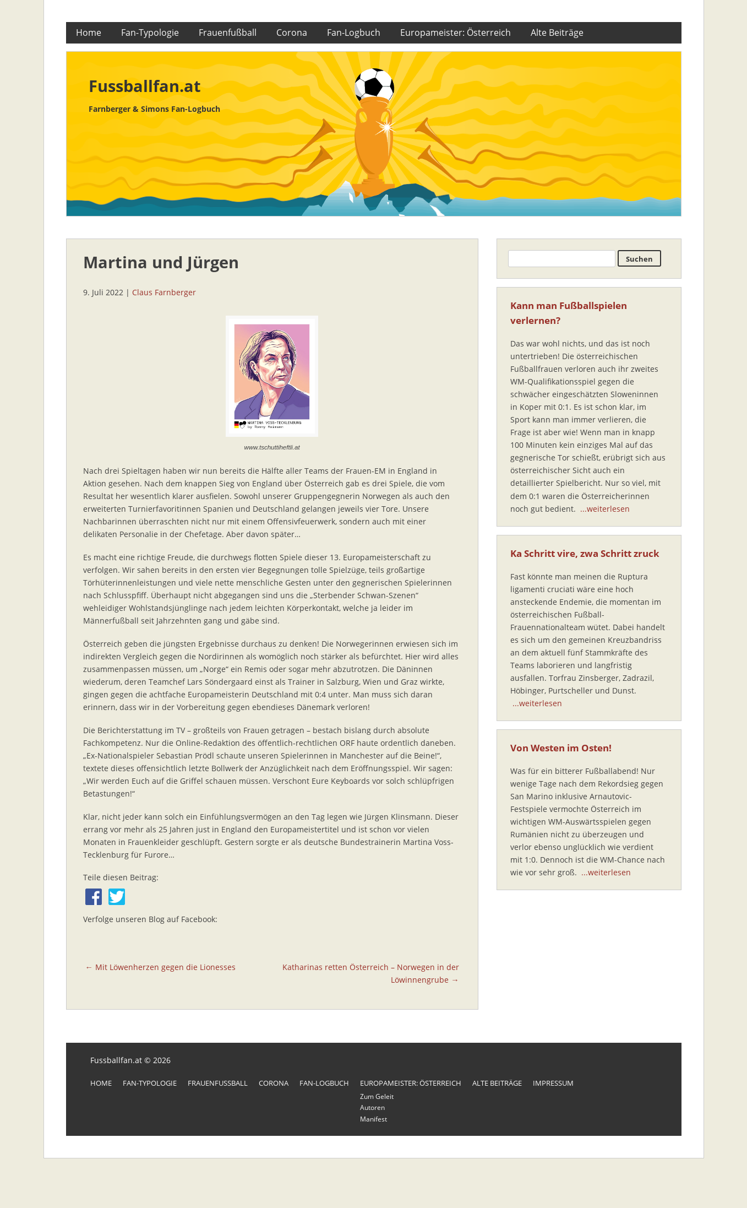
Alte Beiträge (557, 32)
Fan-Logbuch (353, 32)
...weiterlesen (605, 508)
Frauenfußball (228, 32)
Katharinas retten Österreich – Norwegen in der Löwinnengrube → (370, 973)
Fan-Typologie (150, 32)
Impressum (553, 1083)
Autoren (372, 1107)
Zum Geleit (377, 1096)
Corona (291, 32)
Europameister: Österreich (455, 32)
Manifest (373, 1119)
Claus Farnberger (164, 292)
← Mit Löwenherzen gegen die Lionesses (160, 967)
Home (88, 32)
